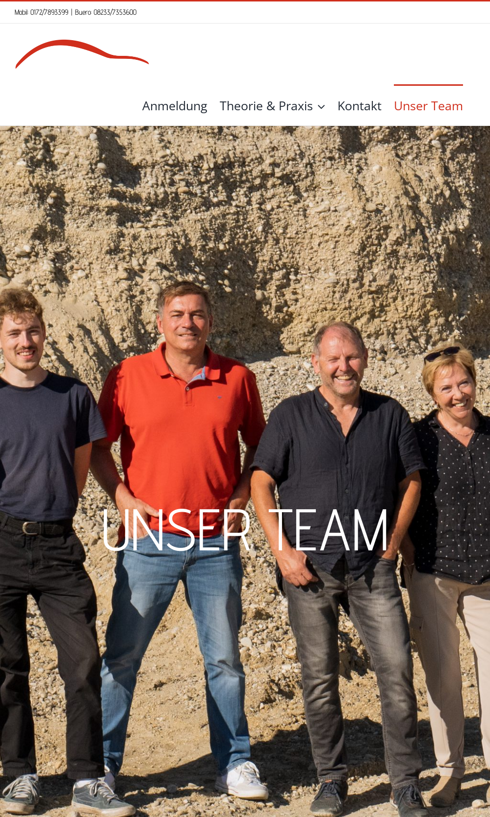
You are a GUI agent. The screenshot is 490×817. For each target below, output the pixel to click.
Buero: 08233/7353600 (105, 12)
